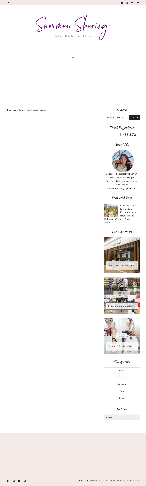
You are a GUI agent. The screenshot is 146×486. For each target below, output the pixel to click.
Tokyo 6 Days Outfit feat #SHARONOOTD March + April (122, 306)
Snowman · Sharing (97, 480)
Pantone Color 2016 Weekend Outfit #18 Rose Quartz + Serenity (122, 346)
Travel (122, 398)
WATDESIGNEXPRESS (129, 480)
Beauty (122, 370)
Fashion (122, 384)
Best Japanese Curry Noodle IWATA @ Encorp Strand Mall (122, 265)
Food (122, 391)
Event (122, 377)
